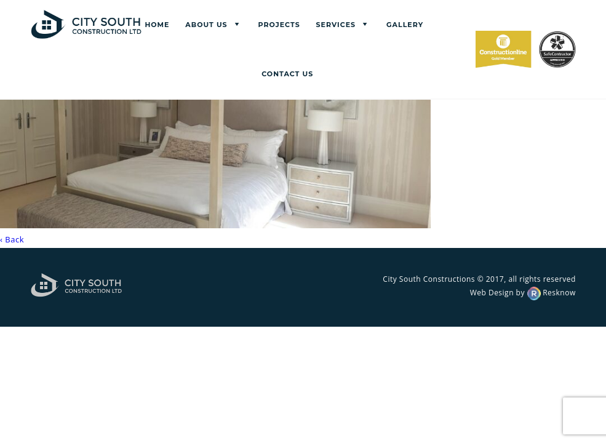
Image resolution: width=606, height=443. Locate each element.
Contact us (287, 74)
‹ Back (12, 239)
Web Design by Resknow (523, 292)
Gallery (404, 24)
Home (157, 24)
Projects (279, 24)
